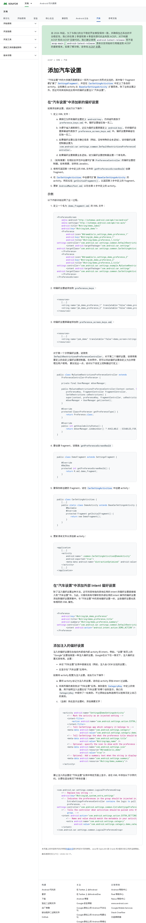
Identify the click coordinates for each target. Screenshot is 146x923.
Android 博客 (82, 899)
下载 (44, 899)
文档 (5, 11)
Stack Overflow (118, 912)
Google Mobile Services (121, 908)
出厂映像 (46, 908)
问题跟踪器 (116, 917)
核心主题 (50, 18)
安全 (36, 18)
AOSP (50, 60)
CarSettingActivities (101, 83)
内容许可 (69, 849)
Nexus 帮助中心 (118, 899)
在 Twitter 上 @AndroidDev (89, 894)
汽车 (65, 60)
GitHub (45, 917)
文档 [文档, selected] (27, 3)
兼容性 (65, 18)
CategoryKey (115, 686)
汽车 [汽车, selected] (99, 18)
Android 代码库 (49, 889)
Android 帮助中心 (119, 889)
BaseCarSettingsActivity (93, 86)
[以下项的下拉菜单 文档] (32, 3)
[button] (17, 23)
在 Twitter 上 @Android (87, 889)
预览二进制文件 (49, 903)
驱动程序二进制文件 (51, 912)
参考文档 (113, 18)
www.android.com (119, 903)
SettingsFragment (68, 83)
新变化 (6, 18)
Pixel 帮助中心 (117, 894)
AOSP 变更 (94, 46)
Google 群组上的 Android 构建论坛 (91, 915)
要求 (44, 894)
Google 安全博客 (84, 903)
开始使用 (22, 18)
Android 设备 (82, 18)
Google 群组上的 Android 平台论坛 (91, 909)
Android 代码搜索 (48, 3)
